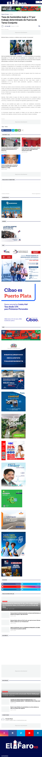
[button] (2, 2)
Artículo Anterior (5, 193)
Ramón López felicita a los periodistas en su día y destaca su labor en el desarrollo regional (24, 707)
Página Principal (5, 14)
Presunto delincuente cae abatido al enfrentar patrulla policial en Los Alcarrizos (9, 149)
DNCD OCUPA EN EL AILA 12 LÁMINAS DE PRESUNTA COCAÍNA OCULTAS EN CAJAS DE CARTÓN (25, 628)
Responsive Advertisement (21, 32)
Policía (11, 14)
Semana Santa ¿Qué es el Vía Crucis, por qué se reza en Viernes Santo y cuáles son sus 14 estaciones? (25, 621)
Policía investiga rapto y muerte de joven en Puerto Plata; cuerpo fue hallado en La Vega (9, 166)
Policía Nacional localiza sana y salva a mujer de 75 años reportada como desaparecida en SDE (31, 149)
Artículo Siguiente (36, 193)
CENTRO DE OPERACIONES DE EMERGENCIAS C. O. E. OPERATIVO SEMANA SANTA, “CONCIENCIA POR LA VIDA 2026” (25, 700)
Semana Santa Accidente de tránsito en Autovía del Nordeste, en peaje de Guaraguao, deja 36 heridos (25, 613)
